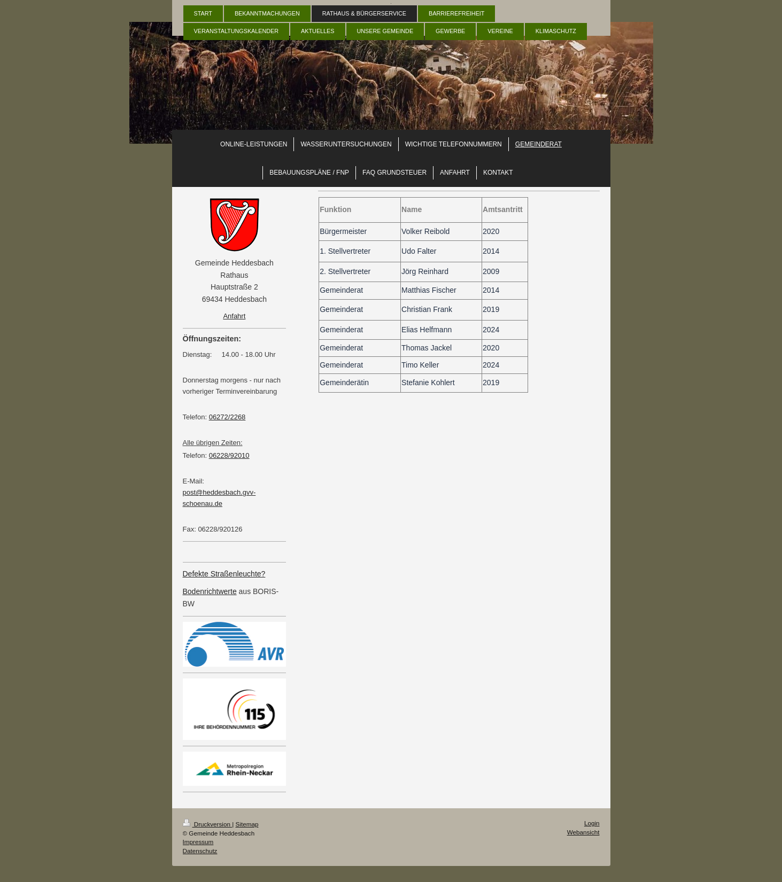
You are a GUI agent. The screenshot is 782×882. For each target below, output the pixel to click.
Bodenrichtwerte (210, 591)
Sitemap (247, 824)
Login (592, 822)
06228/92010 (229, 455)
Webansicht (583, 832)
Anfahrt (234, 316)
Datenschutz (200, 850)
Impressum (198, 841)
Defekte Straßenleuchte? (224, 573)
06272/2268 (227, 417)
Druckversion (208, 824)
